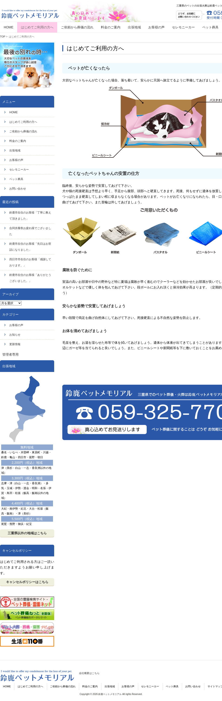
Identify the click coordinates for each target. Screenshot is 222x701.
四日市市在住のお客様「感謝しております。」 (30, 262)
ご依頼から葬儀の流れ (23, 131)
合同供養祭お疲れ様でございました (30, 231)
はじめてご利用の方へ (23, 122)
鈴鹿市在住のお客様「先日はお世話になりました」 (30, 246)
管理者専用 (10, 354)
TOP (2, 36)
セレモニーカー (19, 169)
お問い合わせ (17, 188)
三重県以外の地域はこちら (27, 533)
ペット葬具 (16, 179)
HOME (13, 112)
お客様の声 (16, 160)
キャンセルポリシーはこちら (27, 582)
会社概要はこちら (89, 673)
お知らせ (14, 334)
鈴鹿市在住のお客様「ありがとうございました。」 (30, 278)
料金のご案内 (17, 141)
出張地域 (14, 150)
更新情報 (14, 344)
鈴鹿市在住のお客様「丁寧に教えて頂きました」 (30, 215)
